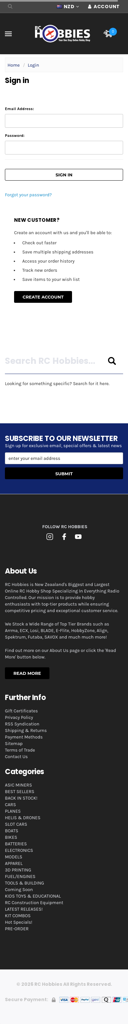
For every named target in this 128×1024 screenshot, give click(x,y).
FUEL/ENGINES (20, 876)
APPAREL (14, 863)
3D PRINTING (18, 870)
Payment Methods (24, 737)
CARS (10, 804)
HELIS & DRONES (22, 818)
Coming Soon (19, 889)
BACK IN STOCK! (21, 798)
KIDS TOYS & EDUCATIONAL (33, 896)
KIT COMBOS (17, 915)
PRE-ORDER (16, 929)
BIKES (11, 837)
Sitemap (14, 743)
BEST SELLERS (19, 791)
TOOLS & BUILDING (24, 883)
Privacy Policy (19, 717)
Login (33, 65)
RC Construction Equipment (34, 902)
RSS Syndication (22, 724)
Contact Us (16, 756)
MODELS (13, 857)
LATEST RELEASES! (24, 909)
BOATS (11, 831)
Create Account (43, 297)
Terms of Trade (20, 750)
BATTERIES (16, 844)
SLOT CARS (16, 824)
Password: (15, 135)
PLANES (13, 811)
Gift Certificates (21, 711)
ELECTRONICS (19, 850)
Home (14, 65)
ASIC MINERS (18, 785)
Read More (27, 673)
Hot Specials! (18, 922)
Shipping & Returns (26, 730)
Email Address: (19, 108)
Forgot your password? (28, 195)
